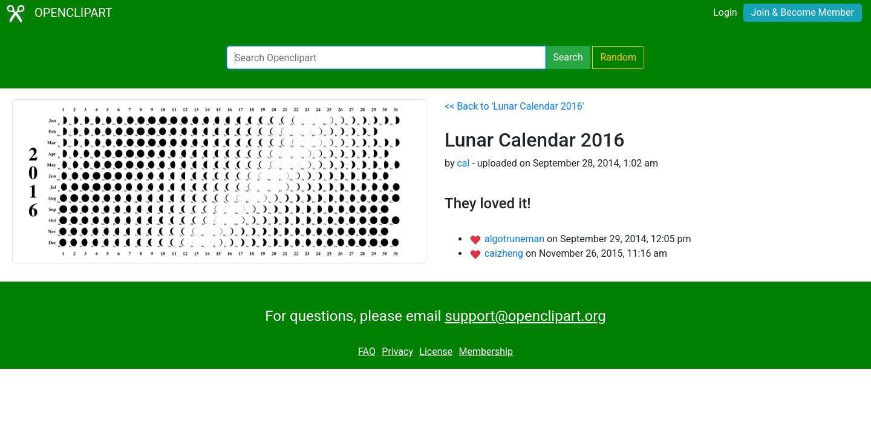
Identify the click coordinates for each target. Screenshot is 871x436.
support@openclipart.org (525, 316)
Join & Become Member (802, 12)
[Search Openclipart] (386, 57)
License (435, 351)
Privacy (397, 351)
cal (463, 163)
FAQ (367, 351)
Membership (486, 351)
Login (725, 12)
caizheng (505, 253)
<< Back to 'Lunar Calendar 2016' (514, 106)
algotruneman (515, 239)
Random (618, 57)
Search (567, 57)
